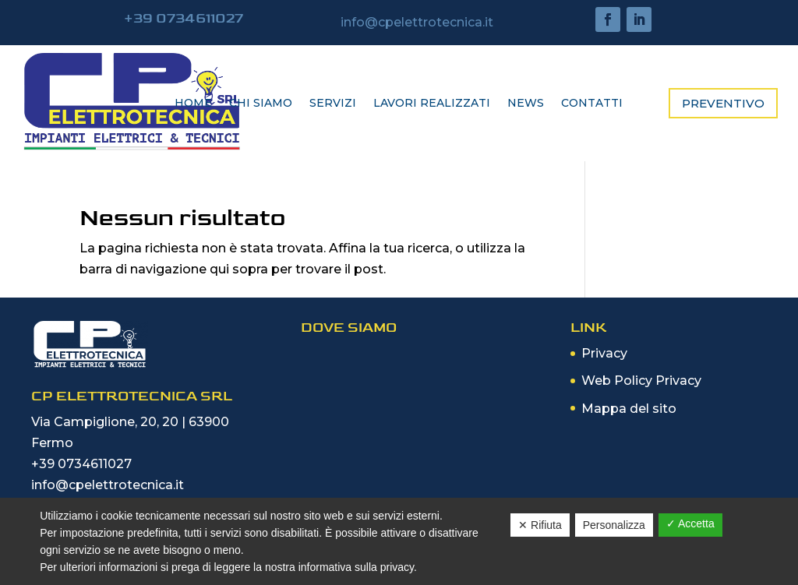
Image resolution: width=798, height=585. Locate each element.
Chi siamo (260, 103)
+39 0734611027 (81, 463)
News (525, 103)
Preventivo (723, 103)
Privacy (604, 353)
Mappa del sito (628, 408)
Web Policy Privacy (641, 380)
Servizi (332, 103)
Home (193, 103)
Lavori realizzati (431, 103)
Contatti (592, 103)
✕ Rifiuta (540, 525)
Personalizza (614, 525)
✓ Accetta (690, 523)
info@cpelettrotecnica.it (107, 485)
